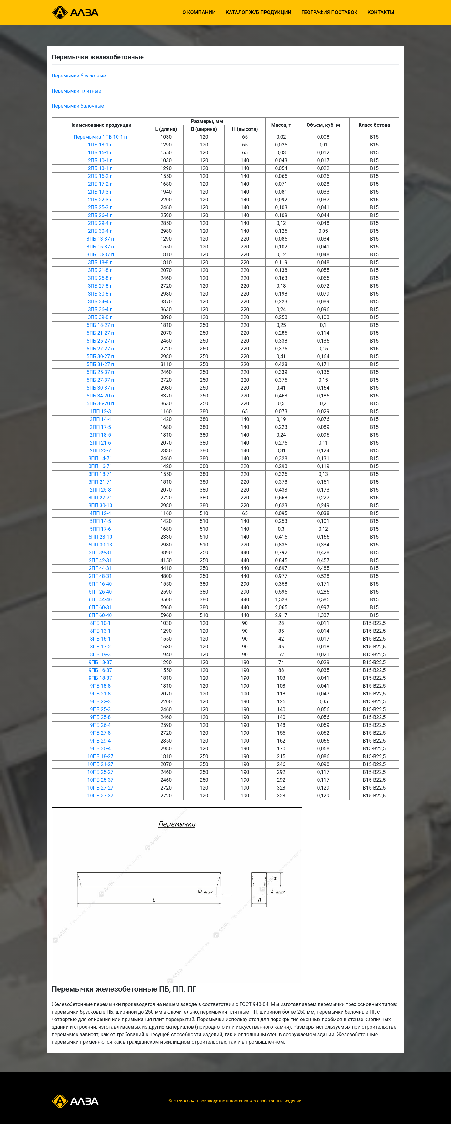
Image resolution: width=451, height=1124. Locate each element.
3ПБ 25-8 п (100, 278)
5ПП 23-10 (100, 537)
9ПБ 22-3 (100, 702)
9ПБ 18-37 (100, 678)
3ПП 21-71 (100, 482)
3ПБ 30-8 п (100, 294)
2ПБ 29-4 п (100, 223)
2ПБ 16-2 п (100, 176)
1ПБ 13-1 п (100, 145)
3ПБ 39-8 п (100, 317)
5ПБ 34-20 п (100, 396)
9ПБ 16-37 (100, 670)
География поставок (329, 12)
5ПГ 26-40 (100, 592)
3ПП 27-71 (100, 498)
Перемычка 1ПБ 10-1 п (100, 137)
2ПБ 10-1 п (100, 160)
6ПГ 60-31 (100, 607)
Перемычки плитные (76, 91)
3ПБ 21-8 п (100, 270)
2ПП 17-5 (100, 427)
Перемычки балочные (78, 106)
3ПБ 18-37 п (100, 255)
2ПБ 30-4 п (100, 231)
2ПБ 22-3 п (100, 200)
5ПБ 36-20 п (100, 404)
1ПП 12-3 (100, 411)
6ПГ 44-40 (100, 600)
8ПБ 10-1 (100, 623)
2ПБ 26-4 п (100, 215)
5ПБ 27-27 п (100, 349)
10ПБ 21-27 (100, 764)
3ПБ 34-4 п (100, 302)
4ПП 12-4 (100, 513)
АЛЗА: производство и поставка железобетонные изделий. (243, 1100)
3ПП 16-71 (100, 466)
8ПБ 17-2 (100, 647)
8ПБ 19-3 (100, 655)
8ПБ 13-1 (100, 631)
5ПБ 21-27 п (100, 333)
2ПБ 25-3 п (100, 207)
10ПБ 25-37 (100, 780)
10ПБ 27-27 (100, 788)
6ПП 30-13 (100, 545)
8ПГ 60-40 (100, 615)
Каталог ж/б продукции (258, 12)
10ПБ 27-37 (100, 796)
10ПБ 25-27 (100, 772)
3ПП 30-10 (100, 506)
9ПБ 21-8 (100, 694)
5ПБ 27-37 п (100, 380)
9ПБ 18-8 (100, 686)
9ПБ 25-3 (100, 709)
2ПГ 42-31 (100, 560)
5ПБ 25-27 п (100, 341)
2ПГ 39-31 (100, 553)
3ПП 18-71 (100, 474)
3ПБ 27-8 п (100, 286)
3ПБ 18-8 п (100, 262)
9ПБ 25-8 (100, 717)
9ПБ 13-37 (100, 662)
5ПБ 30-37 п (100, 388)
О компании (198, 12)
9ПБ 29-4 (100, 741)
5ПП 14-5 (100, 521)
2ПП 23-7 (100, 451)
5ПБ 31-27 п (100, 364)
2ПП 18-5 (100, 435)
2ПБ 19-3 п (100, 192)
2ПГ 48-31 (100, 576)
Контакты (380, 12)
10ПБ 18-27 (100, 756)
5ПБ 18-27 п (100, 325)
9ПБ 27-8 (100, 733)
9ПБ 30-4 (100, 749)
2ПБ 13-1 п (100, 168)
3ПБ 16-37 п (100, 247)
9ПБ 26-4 (100, 725)
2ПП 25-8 (100, 490)
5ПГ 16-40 (100, 584)
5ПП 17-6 (100, 529)
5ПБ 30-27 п (100, 357)
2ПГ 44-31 (100, 568)
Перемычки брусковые (79, 76)
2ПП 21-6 (100, 443)
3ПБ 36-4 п (100, 309)
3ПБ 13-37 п (100, 239)
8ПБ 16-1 (100, 639)
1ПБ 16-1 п (100, 153)
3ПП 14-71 (100, 458)
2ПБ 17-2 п (100, 184)
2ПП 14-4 (100, 419)
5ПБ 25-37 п (100, 372)
